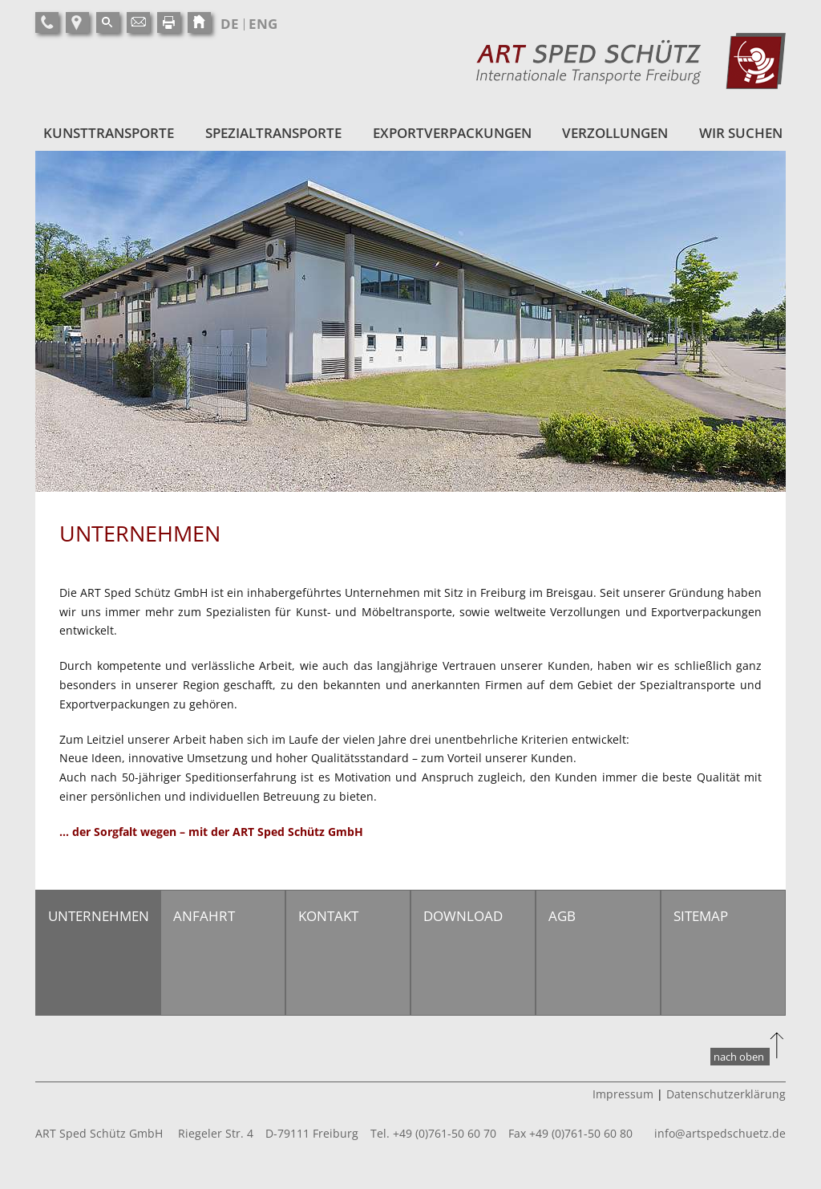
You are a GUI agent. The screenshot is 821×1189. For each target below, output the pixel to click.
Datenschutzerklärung (726, 1094)
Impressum (622, 1094)
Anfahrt (204, 916)
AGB (562, 916)
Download (463, 916)
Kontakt (328, 916)
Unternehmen (98, 916)
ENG (263, 23)
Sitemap (700, 916)
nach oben (739, 1056)
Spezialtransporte (273, 133)
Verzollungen (615, 133)
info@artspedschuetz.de (720, 1133)
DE (229, 23)
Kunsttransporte (108, 133)
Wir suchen (741, 133)
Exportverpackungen (452, 133)
